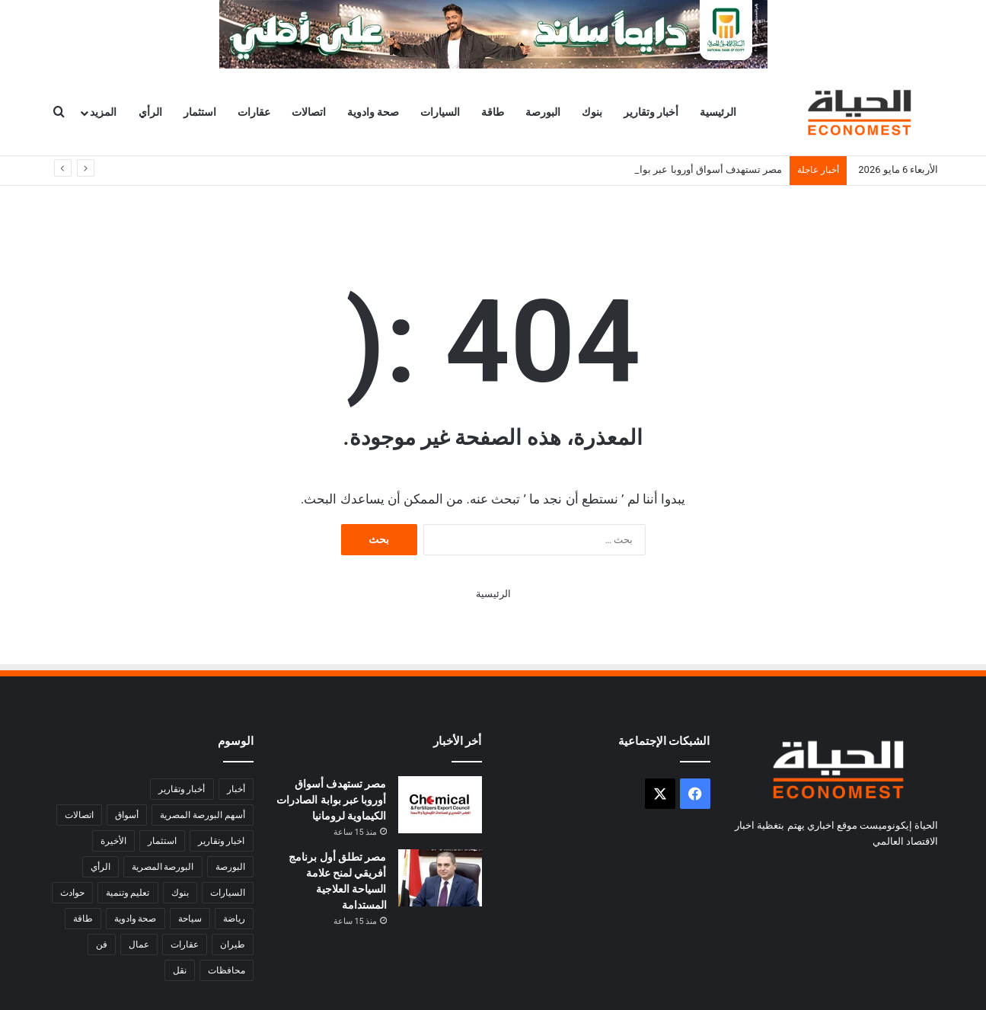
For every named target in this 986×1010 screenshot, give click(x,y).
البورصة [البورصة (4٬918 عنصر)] (230, 866)
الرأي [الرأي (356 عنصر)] (100, 866)
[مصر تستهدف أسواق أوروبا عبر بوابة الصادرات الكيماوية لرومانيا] (440, 804)
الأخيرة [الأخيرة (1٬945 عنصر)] (113, 841)
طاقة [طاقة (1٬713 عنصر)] (83, 918)
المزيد (103, 112)
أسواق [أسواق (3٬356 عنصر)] (127, 815)
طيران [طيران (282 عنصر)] (232, 944)
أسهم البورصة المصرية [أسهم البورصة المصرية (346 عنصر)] (202, 815)
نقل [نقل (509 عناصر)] (180, 970)
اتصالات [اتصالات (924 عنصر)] (79, 815)
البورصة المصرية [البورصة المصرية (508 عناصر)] (163, 866)
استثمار (199, 112)
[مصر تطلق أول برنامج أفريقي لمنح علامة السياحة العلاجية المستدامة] (440, 877)
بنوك (592, 112)
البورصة (542, 112)
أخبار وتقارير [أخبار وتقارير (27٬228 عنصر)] (182, 789)
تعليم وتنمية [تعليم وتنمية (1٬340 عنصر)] (128, 892)
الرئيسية (718, 112)
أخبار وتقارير (651, 112)
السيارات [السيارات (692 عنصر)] (227, 892)
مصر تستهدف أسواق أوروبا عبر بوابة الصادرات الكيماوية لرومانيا (331, 800)
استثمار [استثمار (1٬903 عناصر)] (162, 841)
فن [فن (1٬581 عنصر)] (101, 944)
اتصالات (309, 112)
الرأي (150, 112)
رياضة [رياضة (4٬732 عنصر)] (234, 918)
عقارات (254, 112)
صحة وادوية (373, 112)
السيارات (440, 112)
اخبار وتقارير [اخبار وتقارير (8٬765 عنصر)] (221, 841)
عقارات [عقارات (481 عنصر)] (185, 944)
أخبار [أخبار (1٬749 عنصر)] (236, 789)
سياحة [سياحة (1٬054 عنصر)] (190, 918)
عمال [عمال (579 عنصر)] (139, 944)
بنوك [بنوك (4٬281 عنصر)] (180, 892)
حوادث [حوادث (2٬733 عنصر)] (72, 892)
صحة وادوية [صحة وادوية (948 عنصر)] (135, 918)
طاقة (492, 112)
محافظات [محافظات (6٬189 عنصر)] (226, 970)
